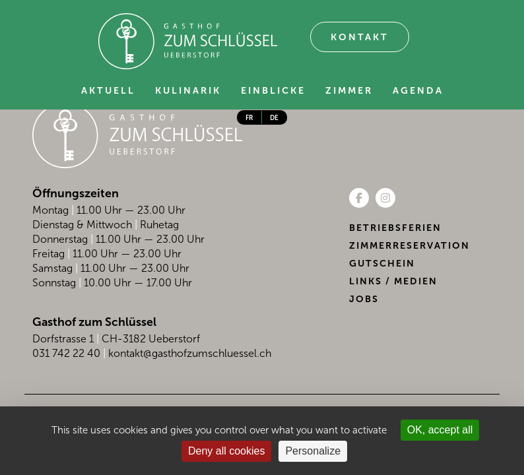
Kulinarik (188, 90)
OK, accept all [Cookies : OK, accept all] (440, 429)
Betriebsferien (395, 228)
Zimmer (349, 90)
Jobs (364, 299)
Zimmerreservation (409, 245)
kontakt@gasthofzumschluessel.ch (189, 353)
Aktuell (108, 90)
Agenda (418, 90)
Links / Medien (393, 281)
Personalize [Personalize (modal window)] (313, 451)
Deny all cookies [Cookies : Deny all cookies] (226, 451)
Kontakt (360, 37)
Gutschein (382, 263)
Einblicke (273, 90)
